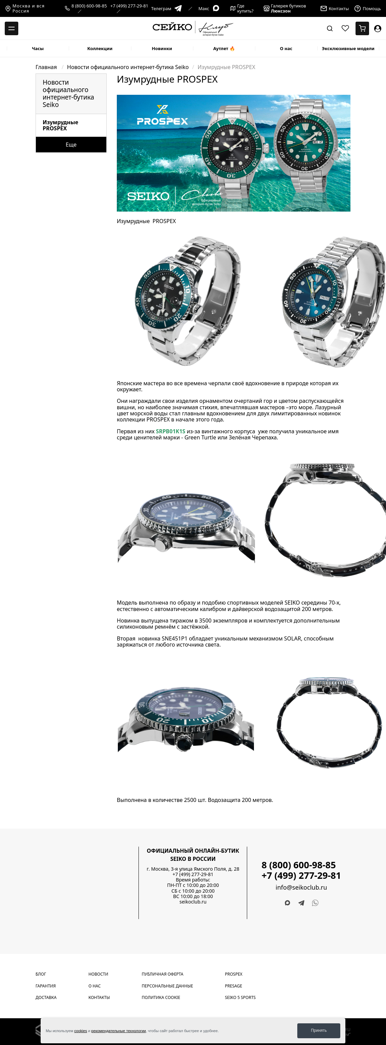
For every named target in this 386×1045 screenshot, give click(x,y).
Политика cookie (161, 997)
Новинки (162, 48)
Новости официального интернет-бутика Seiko (128, 67)
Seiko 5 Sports (240, 997)
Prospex (233, 974)
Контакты (99, 997)
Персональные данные (167, 986)
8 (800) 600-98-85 (89, 6)
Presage (233, 986)
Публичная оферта (163, 974)
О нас (286, 48)
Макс (209, 8)
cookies (80, 1031)
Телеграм (166, 8)
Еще (71, 144)
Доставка (46, 997)
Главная (47, 67)
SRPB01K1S (171, 431)
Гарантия (46, 986)
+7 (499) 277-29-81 (129, 6)
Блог (41, 974)
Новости (98, 974)
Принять (319, 1030)
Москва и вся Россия (25, 8)
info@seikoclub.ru (301, 887)
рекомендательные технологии (118, 1031)
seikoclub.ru (193, 901)
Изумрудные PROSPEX (60, 125)
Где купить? (242, 8)
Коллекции (100, 48)
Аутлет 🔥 (224, 48)
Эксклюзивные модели (348, 48)
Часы (38, 48)
